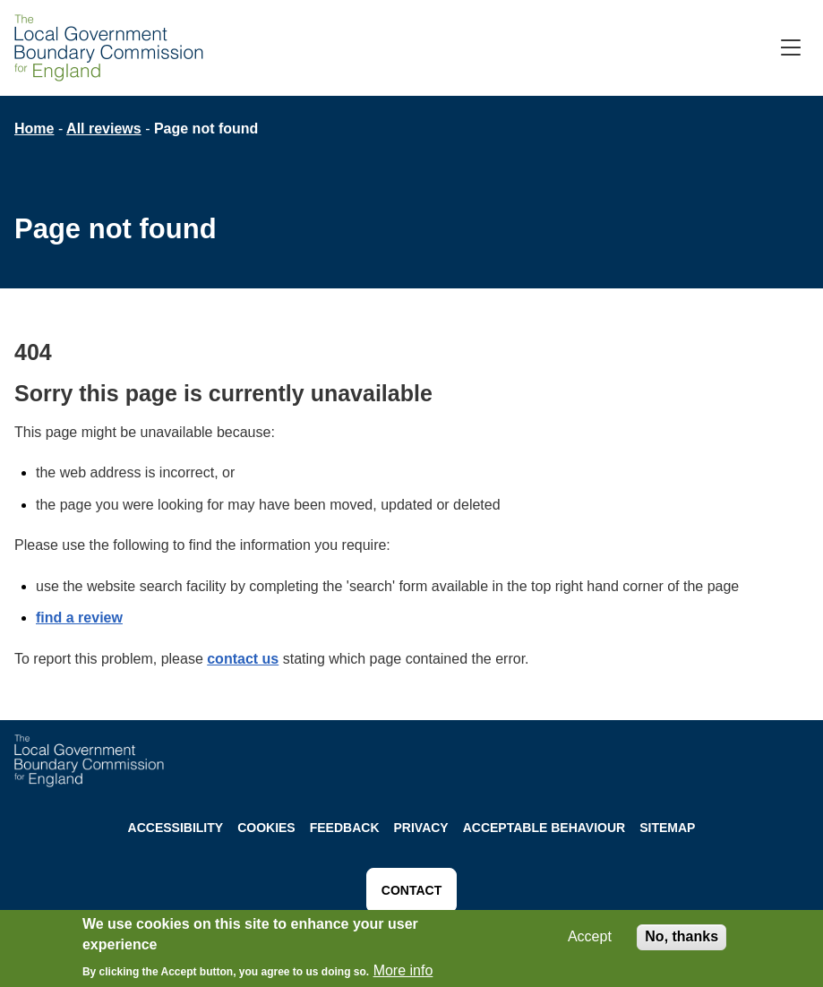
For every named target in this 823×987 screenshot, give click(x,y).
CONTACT (411, 890)
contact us (243, 658)
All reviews (103, 128)
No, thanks (681, 939)
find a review (79, 617)
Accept (590, 939)
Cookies (266, 827)
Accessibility (176, 827)
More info (403, 973)
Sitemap (667, 827)
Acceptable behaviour (544, 827)
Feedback (345, 827)
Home (34, 128)
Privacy (421, 827)
